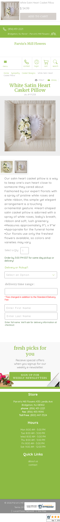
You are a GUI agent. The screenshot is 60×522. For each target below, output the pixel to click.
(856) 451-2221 (15, 28)
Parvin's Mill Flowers (30, 44)
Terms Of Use (21, 507)
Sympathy (15, 73)
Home (6, 73)
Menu (5, 66)
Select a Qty (11, 250)
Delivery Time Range (19, 284)
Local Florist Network (23, 511)
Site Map (42, 511)
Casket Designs (28, 73)
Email (52, 80)
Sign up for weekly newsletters (30, 376)
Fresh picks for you (30, 357)
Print (39, 80)
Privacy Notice (38, 507)
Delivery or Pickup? (16, 267)
